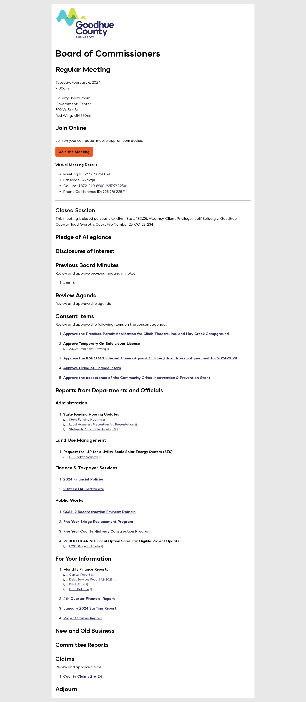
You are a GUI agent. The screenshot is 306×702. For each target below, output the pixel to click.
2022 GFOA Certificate (83, 489)
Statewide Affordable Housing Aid (96, 429)
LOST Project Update (87, 546)
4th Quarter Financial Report (89, 598)
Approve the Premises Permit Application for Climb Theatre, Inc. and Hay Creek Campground (146, 334)
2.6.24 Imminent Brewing (90, 348)
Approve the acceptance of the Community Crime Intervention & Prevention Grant (136, 377)
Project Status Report (82, 618)
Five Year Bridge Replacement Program (98, 521)
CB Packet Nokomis (86, 457)
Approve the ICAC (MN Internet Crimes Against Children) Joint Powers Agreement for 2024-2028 (150, 358)
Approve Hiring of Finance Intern (92, 368)
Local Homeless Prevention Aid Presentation (104, 424)
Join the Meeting (74, 152)
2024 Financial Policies (83, 479)
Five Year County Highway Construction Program (107, 531)
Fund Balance (82, 589)
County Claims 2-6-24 (82, 676)
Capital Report (82, 574)
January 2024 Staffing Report (90, 608)
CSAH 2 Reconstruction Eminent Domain (99, 512)
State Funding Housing (88, 419)
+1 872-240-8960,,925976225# (102, 185)
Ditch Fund (80, 584)
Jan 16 (69, 282)
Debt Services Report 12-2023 (93, 579)
